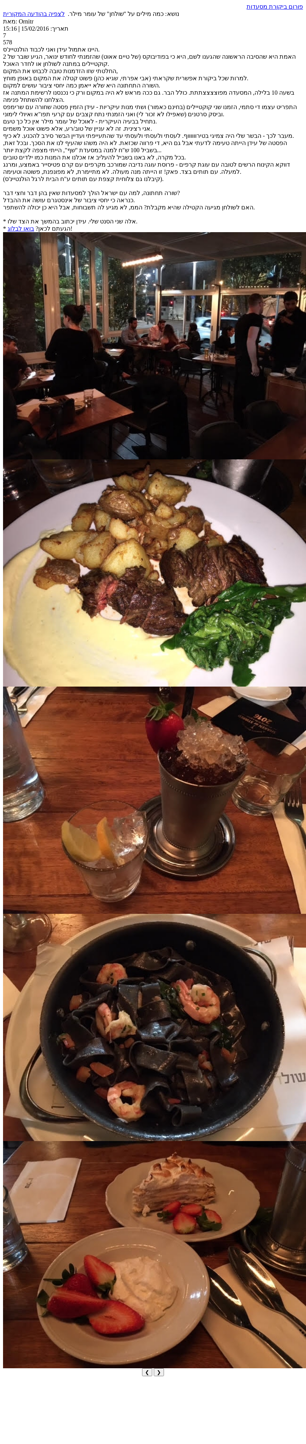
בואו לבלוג (21, 228)
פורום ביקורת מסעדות (275, 6)
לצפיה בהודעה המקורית (34, 14)
